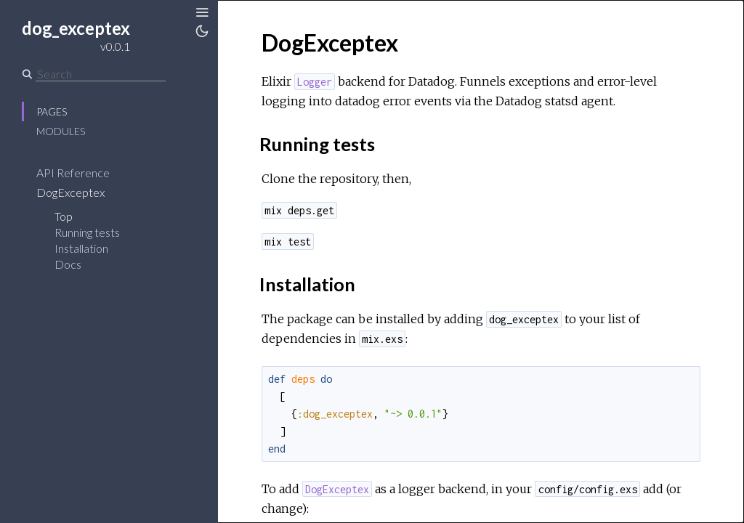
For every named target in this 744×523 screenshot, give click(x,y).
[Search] (101, 74)
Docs (67, 264)
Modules (60, 131)
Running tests (87, 232)
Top (63, 216)
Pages (51, 111)
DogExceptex (70, 192)
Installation (81, 248)
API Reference (73, 172)
